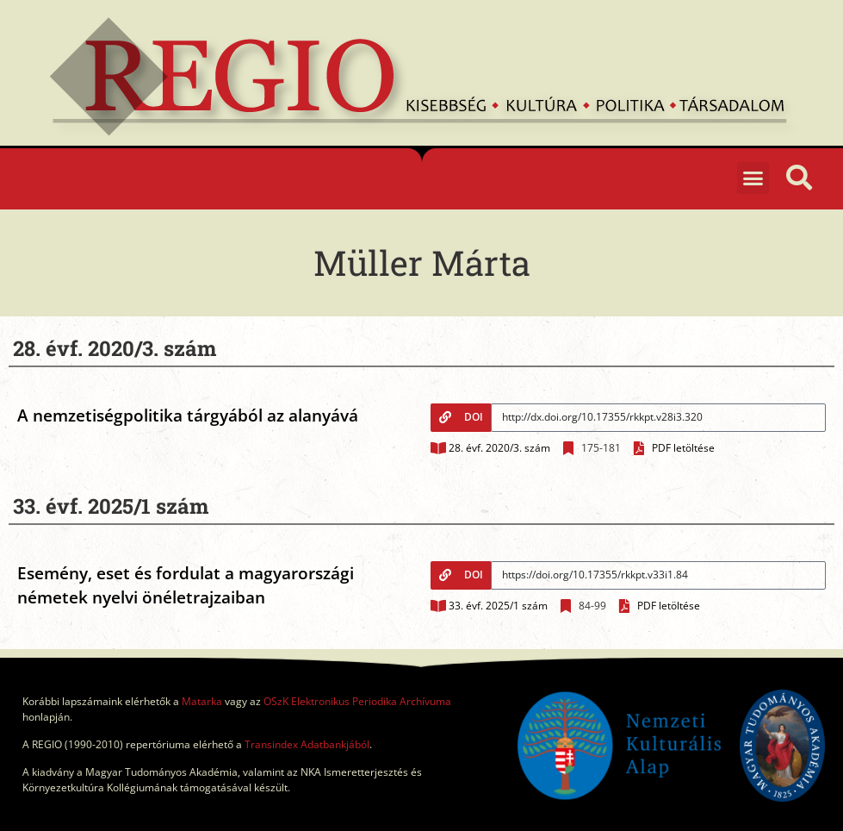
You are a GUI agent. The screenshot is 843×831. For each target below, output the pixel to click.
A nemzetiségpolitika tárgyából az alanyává (187, 415)
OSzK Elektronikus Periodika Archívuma (357, 701)
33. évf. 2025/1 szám (498, 605)
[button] (753, 178)
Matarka (202, 701)
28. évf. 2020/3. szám (499, 447)
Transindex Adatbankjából (307, 744)
